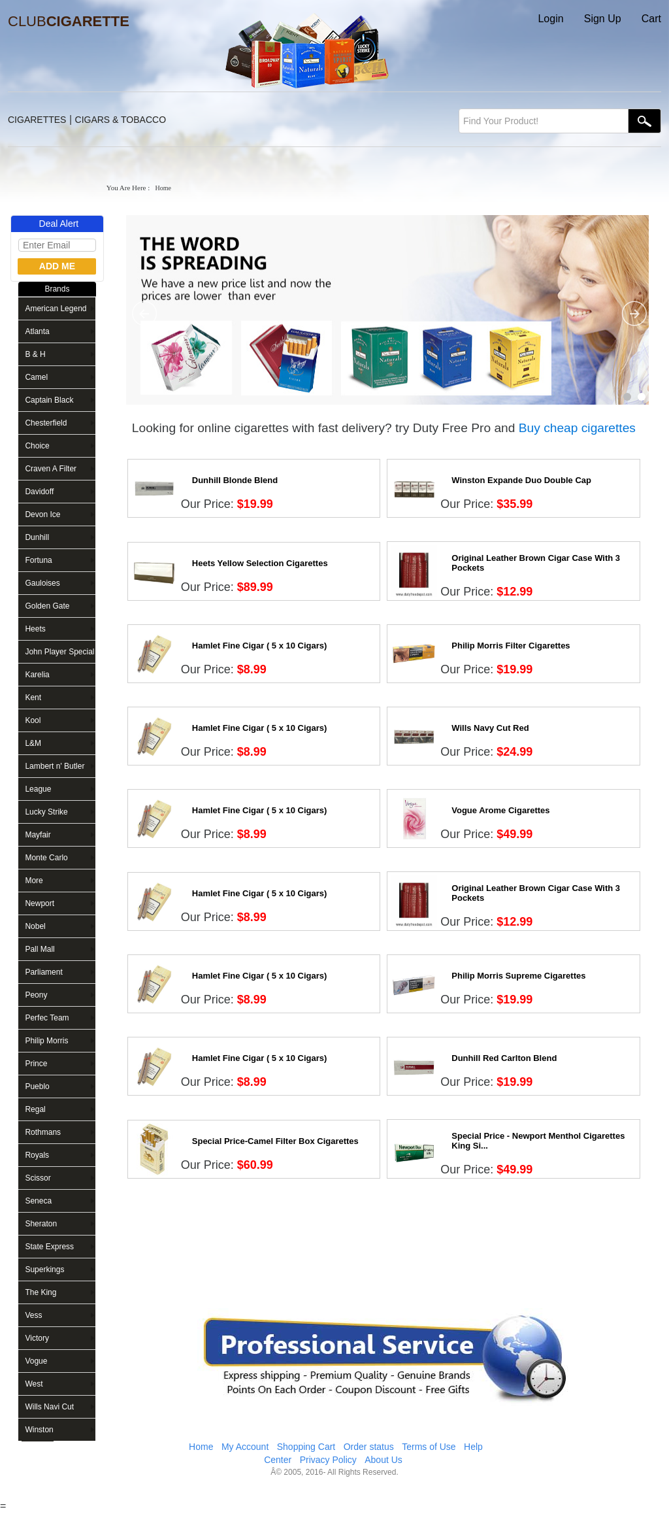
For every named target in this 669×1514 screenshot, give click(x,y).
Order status (369, 1446)
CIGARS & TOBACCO (121, 119)
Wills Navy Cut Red (490, 728)
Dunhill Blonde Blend (235, 480)
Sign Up (602, 18)
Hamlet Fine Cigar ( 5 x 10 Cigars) (259, 645)
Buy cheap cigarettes (577, 428)
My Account (245, 1446)
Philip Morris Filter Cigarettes (510, 645)
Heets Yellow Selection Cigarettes (260, 563)
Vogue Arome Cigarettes (500, 810)
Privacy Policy (328, 1460)
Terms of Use (428, 1446)
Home (201, 1446)
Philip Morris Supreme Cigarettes (518, 976)
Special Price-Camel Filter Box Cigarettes (275, 1141)
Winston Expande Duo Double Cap (521, 480)
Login (550, 18)
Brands (56, 289)
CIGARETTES (37, 119)
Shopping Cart (306, 1446)
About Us (383, 1460)
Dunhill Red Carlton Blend (504, 1058)
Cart (651, 18)
